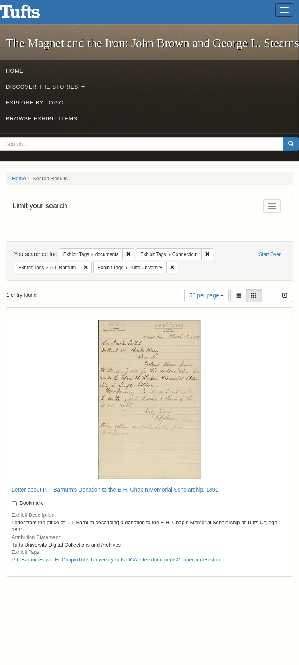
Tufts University (96, 560)
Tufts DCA (125, 560)
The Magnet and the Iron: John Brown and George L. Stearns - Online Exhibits (30, 14)
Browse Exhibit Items (41, 119)
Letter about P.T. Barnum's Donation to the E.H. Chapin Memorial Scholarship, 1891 (115, 489)
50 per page (206, 295)
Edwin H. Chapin (58, 560)
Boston (212, 560)
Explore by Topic (34, 103)
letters (144, 560)
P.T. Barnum (25, 560)
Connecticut (190, 560)
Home (15, 71)
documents (164, 560)
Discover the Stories (45, 87)
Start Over (270, 254)
